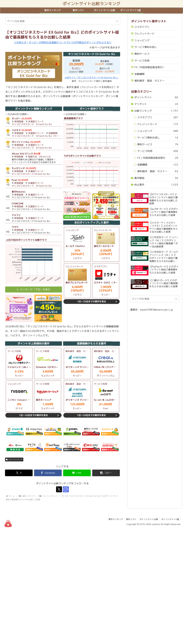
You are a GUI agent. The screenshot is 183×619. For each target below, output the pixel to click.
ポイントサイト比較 (148, 519)
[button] (117, 21)
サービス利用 (141, 60)
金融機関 (139, 74)
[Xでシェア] (19, 473)
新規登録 (18, 121)
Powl (14, 180)
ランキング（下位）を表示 (35, 289)
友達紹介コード (36, 121)
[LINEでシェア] (77, 473)
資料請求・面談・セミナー (149, 80)
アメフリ (16, 215)
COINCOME (17, 203)
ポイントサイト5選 (170, 519)
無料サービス (141, 53)
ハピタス (16, 130)
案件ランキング (115, 519)
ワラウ (15, 227)
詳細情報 (53, 133)
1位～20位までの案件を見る (91, 301)
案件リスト (131, 519)
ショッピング (141, 40)
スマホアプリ (142, 26)
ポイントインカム (21, 142)
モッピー (76, 68)
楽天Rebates (19, 191)
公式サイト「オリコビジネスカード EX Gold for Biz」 (92, 77)
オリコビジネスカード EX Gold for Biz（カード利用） (39, 136)
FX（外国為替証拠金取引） (149, 67)
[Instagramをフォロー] (66, 489)
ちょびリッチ (18, 168)
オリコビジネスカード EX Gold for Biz (32, 124)
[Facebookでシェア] (48, 473)
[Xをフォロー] (59, 489)
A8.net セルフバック (22, 153)
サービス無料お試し (145, 47)
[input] (62, 21)
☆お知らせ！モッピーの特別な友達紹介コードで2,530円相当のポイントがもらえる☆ (63, 42)
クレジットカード (14, 459)
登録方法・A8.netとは (39, 156)
